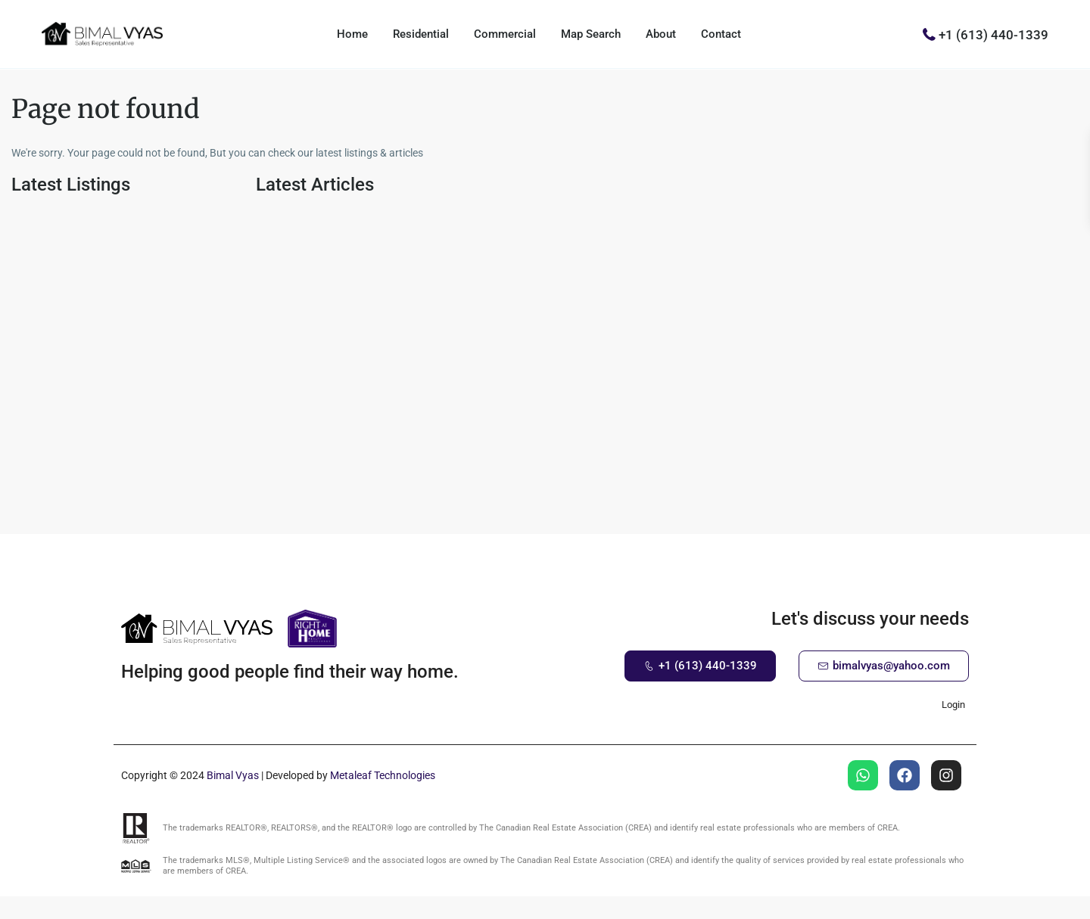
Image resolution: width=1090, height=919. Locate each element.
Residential (421, 34)
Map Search (591, 34)
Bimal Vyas (233, 775)
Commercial (505, 34)
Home (352, 34)
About (661, 34)
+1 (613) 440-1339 (993, 34)
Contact (721, 34)
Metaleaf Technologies (382, 775)
